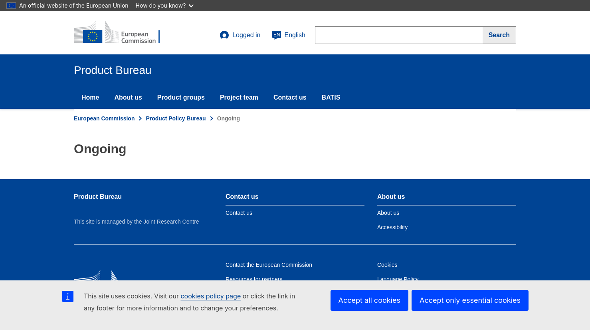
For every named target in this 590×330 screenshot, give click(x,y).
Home (90, 97)
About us (128, 97)
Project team (239, 97)
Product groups (181, 97)
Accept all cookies (369, 300)
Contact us (290, 97)
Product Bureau (98, 196)
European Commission (104, 118)
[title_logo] (122, 33)
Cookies (387, 265)
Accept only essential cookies (470, 300)
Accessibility (392, 227)
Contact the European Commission (269, 265)
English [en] (288, 35)
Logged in (240, 35)
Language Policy (398, 279)
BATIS (331, 97)
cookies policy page (210, 296)
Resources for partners (254, 279)
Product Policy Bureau (176, 118)
